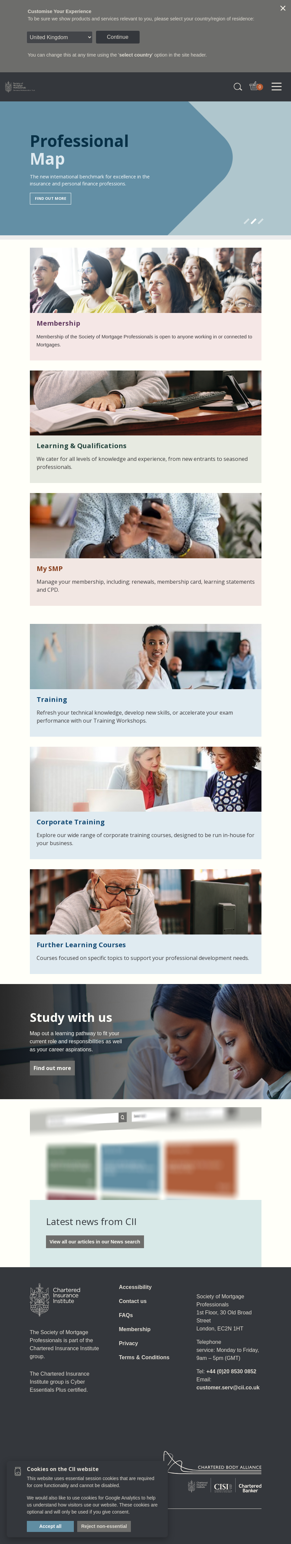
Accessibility (135, 1287)
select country (135, 55)
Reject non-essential (104, 1526)
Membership (58, 323)
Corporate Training (71, 821)
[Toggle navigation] (277, 86)
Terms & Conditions (144, 1357)
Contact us (133, 1301)
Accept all (50, 1526)
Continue (118, 37)
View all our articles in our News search (95, 1241)
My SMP (50, 568)
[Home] (55, 1300)
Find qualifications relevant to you (75, 192)
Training (52, 699)
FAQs (126, 1315)
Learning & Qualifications (82, 445)
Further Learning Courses (81, 944)
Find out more (52, 1068)
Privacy (128, 1343)
